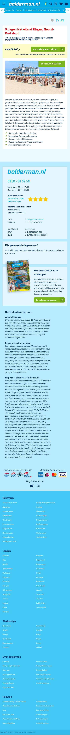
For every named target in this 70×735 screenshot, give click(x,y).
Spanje (39, 590)
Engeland (6, 577)
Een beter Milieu (42, 710)
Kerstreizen (40, 528)
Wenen (39, 647)
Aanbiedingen (41, 714)
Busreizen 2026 (8, 714)
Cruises (39, 507)
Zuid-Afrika (40, 603)
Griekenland (7, 590)
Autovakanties (8, 537)
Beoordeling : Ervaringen (16, 200)
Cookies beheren (42, 683)
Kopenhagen (8, 643)
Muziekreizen (54, 10)
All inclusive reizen (10, 502)
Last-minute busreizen (45, 706)
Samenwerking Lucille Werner (14, 701)
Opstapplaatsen (9, 674)
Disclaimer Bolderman (45, 679)
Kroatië (5, 611)
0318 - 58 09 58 (46, 3)
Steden (19, 10)
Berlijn (5, 634)
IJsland (5, 603)
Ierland (5, 599)
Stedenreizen (41, 537)
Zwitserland (41, 607)
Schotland (40, 586)
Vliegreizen (40, 511)
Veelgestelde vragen (44, 666)
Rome (38, 643)
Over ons (6, 670)
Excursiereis (30, 10)
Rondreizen (7, 520)
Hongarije (6, 594)
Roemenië (40, 581)
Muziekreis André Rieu (11, 706)
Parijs (38, 634)
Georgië (6, 586)
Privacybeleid (41, 670)
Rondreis (42, 10)
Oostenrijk (40, 568)
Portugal (39, 577)
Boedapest (7, 639)
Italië (5, 607)
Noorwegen (40, 564)
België (5, 564)
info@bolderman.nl (34, 219)
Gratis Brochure (42, 723)
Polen (38, 573)
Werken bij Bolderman (11, 666)
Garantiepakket (9, 723)
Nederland (40, 560)
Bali (4, 560)
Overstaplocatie (9, 679)
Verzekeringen (8, 683)
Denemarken (8, 568)
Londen (5, 647)
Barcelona (7, 626)
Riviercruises (8, 533)
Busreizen (9, 10)
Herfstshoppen (42, 524)
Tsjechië (39, 599)
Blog (4, 710)
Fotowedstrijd (41, 719)
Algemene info (8, 687)
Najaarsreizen (41, 520)
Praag (38, 639)
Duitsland (6, 573)
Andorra (6, 555)
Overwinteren (41, 515)
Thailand (39, 594)
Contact (6, 661)
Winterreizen (41, 533)
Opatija (39, 630)
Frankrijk (6, 581)
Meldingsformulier (43, 674)
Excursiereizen (8, 524)
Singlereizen (7, 528)
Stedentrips (7, 515)
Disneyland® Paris (9, 541)
